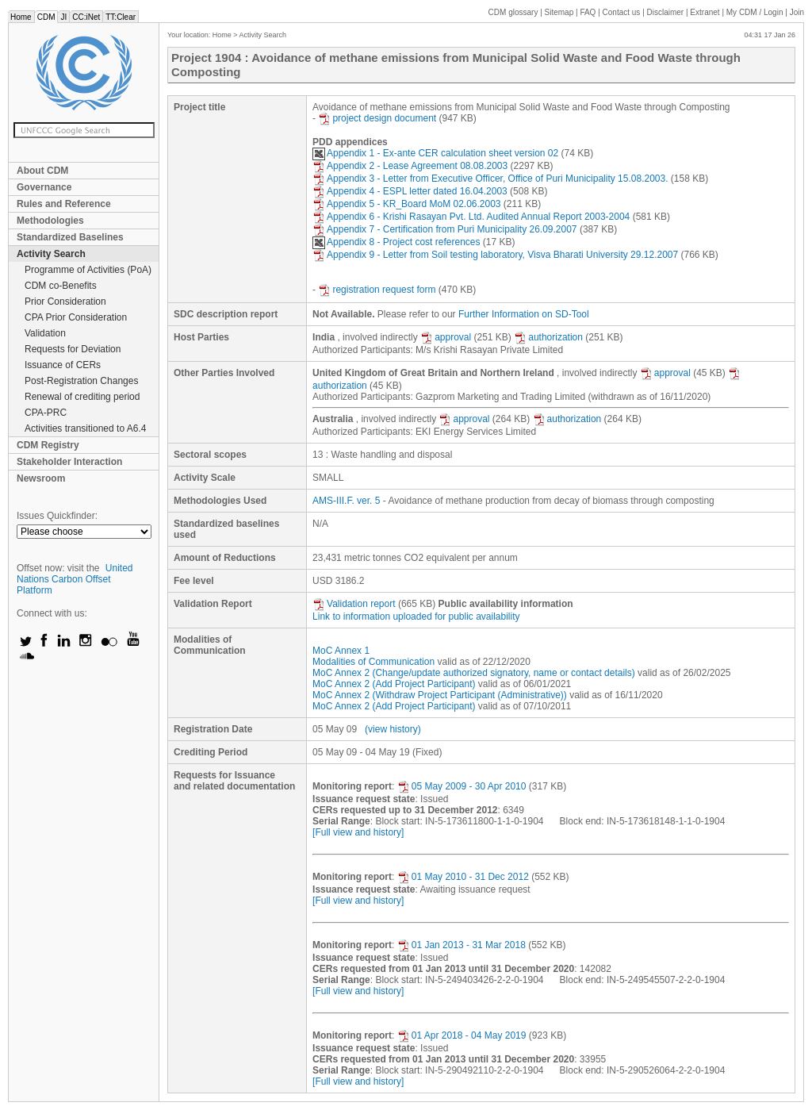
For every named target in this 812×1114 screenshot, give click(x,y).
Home (21, 17)
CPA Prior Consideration (76, 317)
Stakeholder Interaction (69, 461)
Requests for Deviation (73, 349)
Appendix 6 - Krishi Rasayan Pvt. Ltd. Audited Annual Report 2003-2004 (471, 216)
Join (797, 12)
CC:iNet (86, 17)
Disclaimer (665, 12)
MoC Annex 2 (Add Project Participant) (393, 684)
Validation (45, 333)
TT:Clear (120, 17)
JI (63, 17)
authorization (548, 337)
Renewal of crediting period (82, 396)
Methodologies (50, 220)
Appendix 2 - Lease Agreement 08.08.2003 (410, 165)
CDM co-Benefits (61, 285)
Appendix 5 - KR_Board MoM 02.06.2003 (406, 203)
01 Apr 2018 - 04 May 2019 (462, 1035)
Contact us (622, 12)
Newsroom (41, 478)
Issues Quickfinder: (57, 515)
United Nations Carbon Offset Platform (75, 579)
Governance (44, 187)
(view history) (393, 729)
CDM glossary (513, 12)
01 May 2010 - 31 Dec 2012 (463, 876)
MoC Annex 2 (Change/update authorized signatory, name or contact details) (473, 672)
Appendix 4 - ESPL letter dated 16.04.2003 (410, 191)
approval (445, 337)
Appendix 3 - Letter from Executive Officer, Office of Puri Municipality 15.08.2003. (490, 178)
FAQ (588, 12)
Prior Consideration (65, 301)
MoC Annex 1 (341, 650)
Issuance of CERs (63, 365)
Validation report (354, 603)
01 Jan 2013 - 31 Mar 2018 (461, 945)
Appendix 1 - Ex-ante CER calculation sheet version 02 (435, 153)
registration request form (376, 289)
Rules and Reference (64, 203)
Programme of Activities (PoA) (88, 269)
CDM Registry (48, 445)
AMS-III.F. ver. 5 (346, 500)
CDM (46, 17)
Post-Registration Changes (81, 380)
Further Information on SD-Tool (523, 314)
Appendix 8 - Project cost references (396, 242)
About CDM (42, 170)
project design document (377, 118)
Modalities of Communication (373, 661)
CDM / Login (755, 12)
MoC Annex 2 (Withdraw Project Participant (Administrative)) (439, 695)
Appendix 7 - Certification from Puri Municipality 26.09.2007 (444, 229)
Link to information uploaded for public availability (416, 616)
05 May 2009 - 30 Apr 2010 (462, 786)
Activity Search (51, 253)
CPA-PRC (46, 412)
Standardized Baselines (70, 237)
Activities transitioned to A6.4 (85, 428)
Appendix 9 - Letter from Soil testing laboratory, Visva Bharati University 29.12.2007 (495, 254)
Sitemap (559, 12)
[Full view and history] (358, 832)
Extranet (704, 12)
